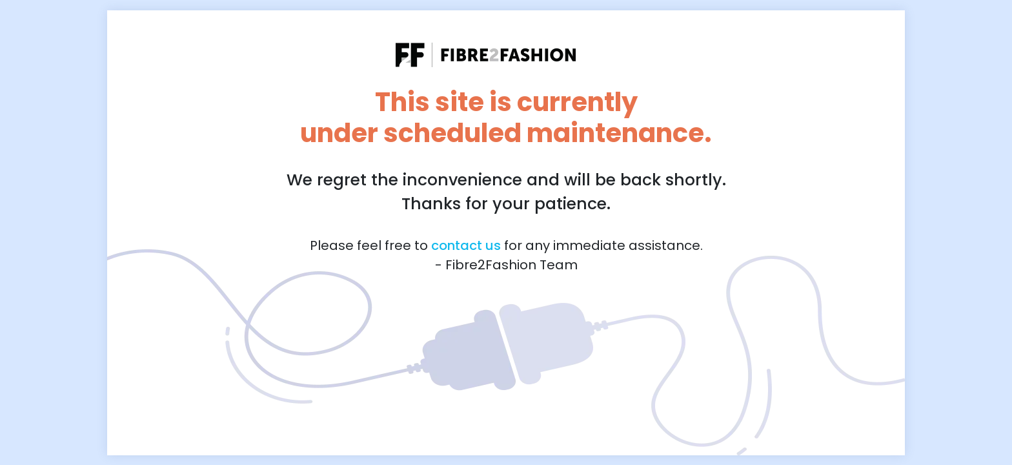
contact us (466, 245)
